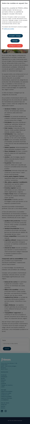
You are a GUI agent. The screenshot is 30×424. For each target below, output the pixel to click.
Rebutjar (15, 41)
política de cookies (9, 28)
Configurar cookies (15, 46)
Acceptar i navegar (15, 36)
